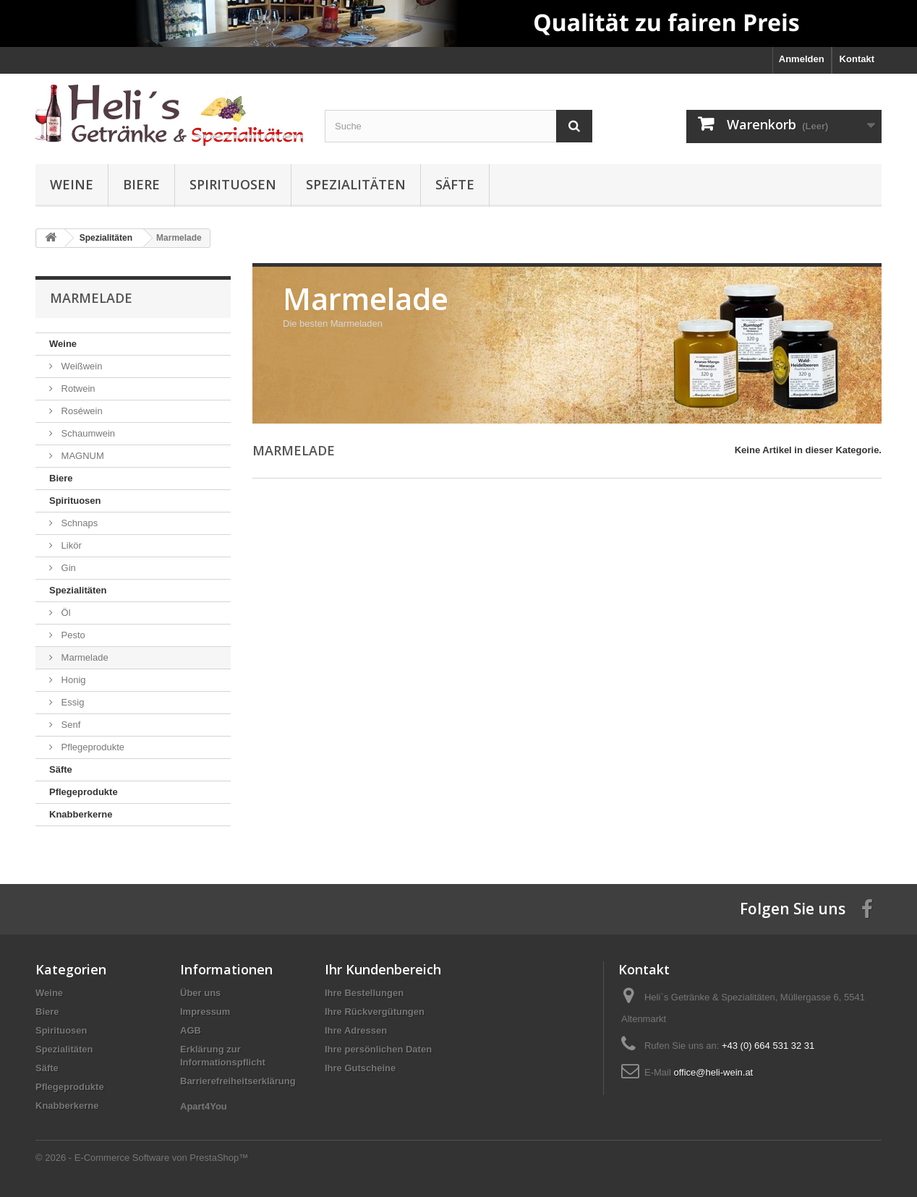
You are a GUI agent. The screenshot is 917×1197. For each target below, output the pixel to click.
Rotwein (77, 388)
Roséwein (81, 411)
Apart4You (203, 1106)
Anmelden (801, 58)
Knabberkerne (80, 814)
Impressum (205, 1011)
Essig (71, 702)
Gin (67, 567)
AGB (190, 1030)
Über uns (200, 992)
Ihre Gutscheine (360, 1068)
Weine (71, 184)
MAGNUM (81, 455)
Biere (141, 184)
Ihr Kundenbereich (383, 969)
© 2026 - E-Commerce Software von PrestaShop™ (141, 1157)
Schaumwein (87, 433)
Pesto (72, 635)
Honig (72, 679)
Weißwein (80, 366)
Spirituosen (232, 184)
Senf (69, 724)
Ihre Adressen (356, 1030)
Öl (65, 612)
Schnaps (78, 523)
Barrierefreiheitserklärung (238, 1081)
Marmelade (83, 657)
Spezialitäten (356, 184)
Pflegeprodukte (91, 747)
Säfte (454, 184)
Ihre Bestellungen (364, 992)
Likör (70, 545)
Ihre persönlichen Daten (378, 1049)
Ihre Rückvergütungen (375, 1011)
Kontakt (857, 58)
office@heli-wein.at (713, 1072)
